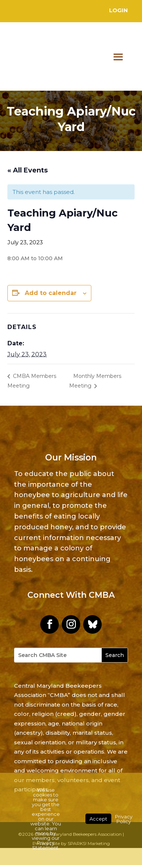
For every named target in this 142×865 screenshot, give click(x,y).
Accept (98, 819)
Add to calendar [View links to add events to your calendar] (51, 292)
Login (118, 10)
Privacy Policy (123, 819)
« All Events (27, 170)
